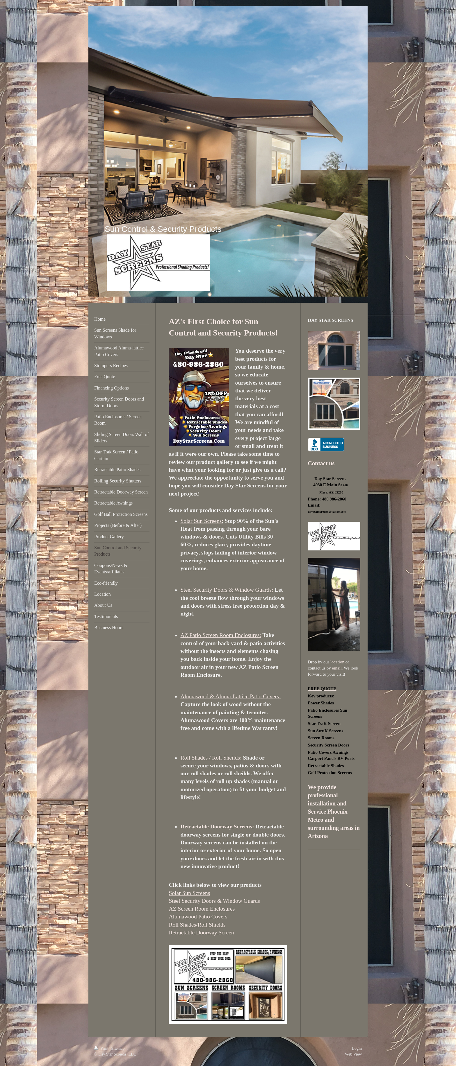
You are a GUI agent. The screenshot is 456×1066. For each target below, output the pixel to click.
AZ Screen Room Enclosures (202, 909)
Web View (353, 1054)
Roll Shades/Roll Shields (197, 925)
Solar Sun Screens (189, 893)
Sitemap (118, 1048)
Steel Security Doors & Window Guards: (226, 590)
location (337, 662)
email (337, 668)
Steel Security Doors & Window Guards (214, 901)
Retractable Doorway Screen (201, 932)
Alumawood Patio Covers (198, 917)
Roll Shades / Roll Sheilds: (210, 758)
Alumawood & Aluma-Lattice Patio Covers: (230, 696)
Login (357, 1048)
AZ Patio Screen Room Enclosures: (220, 635)
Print (101, 1048)
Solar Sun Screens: (201, 521)
